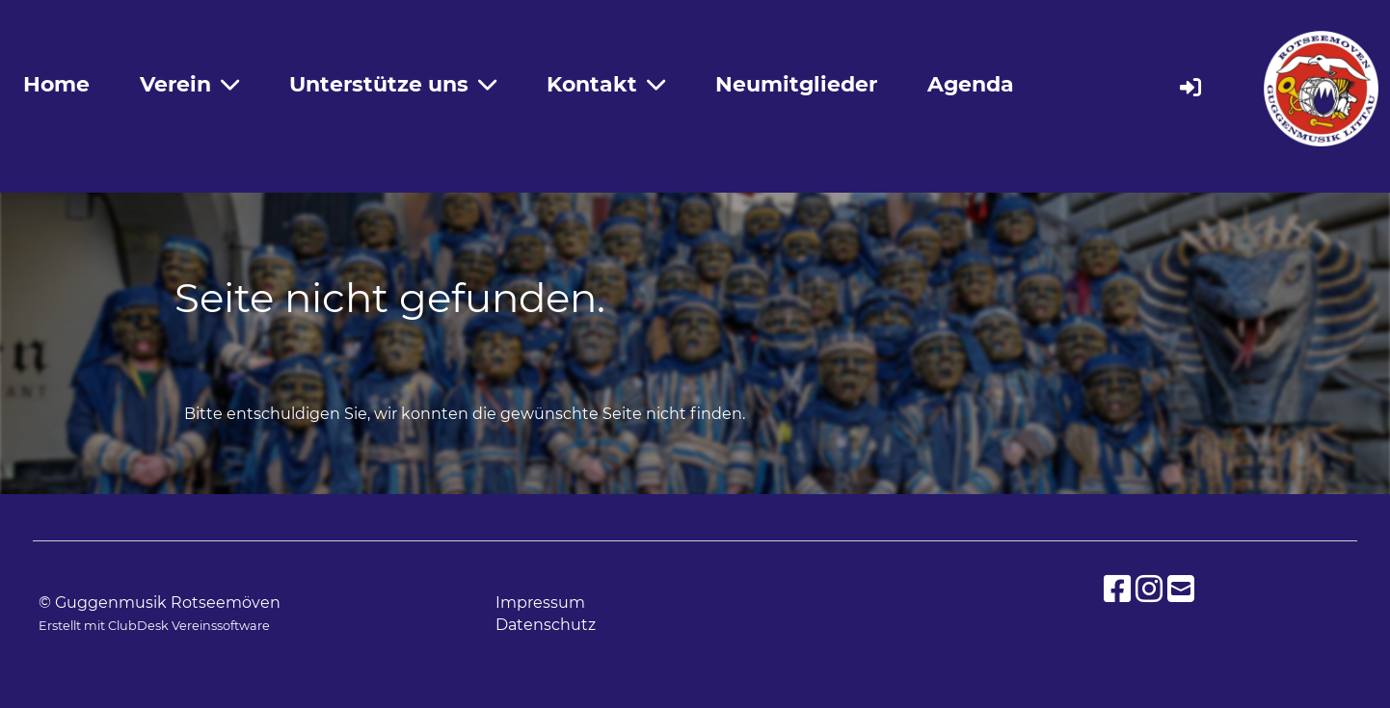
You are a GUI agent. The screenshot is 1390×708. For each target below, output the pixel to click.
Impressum (540, 602)
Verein (189, 84)
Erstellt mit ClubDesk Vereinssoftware (154, 625)
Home (56, 84)
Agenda (970, 84)
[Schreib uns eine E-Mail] (1180, 589)
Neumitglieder (796, 84)
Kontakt (606, 84)
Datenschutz (545, 625)
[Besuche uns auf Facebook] (1117, 589)
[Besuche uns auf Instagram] (1149, 589)
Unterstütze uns (392, 84)
